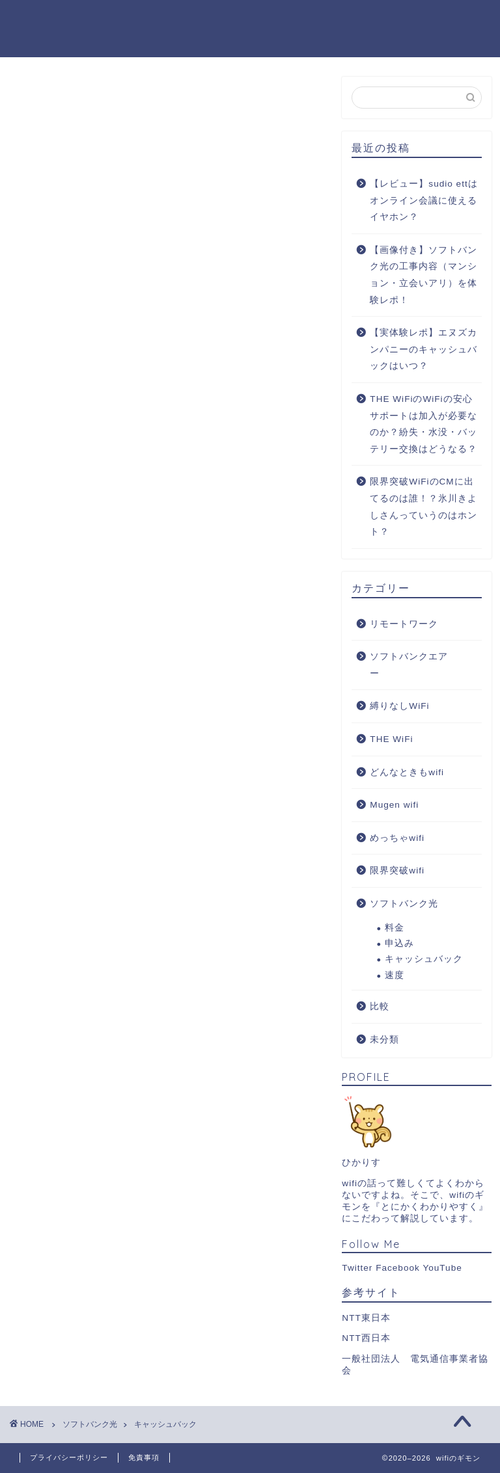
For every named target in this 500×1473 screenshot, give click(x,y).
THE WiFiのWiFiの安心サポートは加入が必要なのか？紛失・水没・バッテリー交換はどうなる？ (423, 424)
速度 (394, 975)
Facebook (398, 1268)
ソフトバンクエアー (409, 665)
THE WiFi (391, 739)
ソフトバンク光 (404, 904)
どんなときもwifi (407, 772)
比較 (379, 1006)
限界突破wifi (397, 870)
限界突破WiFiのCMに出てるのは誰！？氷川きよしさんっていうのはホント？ (423, 507)
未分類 (384, 1039)
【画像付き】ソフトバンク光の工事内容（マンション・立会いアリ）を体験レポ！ (423, 275)
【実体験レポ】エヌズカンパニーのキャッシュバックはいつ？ (423, 349)
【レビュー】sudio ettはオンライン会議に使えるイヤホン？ (423, 200)
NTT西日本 (366, 1338)
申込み (399, 943)
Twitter (357, 1268)
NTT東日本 (366, 1318)
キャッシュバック (424, 959)
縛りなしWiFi (399, 706)
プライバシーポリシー (69, 1457)
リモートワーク (404, 624)
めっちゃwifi (397, 838)
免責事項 (144, 1457)
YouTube (442, 1268)
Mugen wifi (394, 805)
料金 (394, 928)
